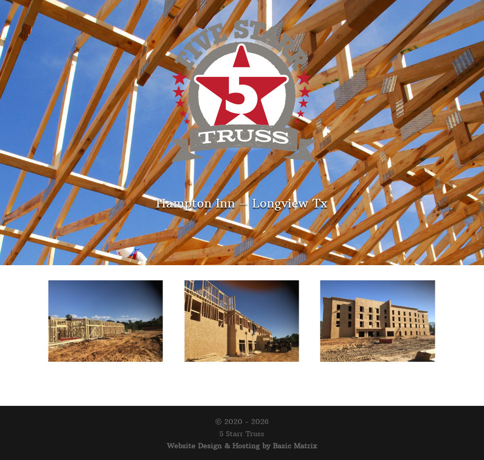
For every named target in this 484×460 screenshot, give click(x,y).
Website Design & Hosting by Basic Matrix (242, 445)
